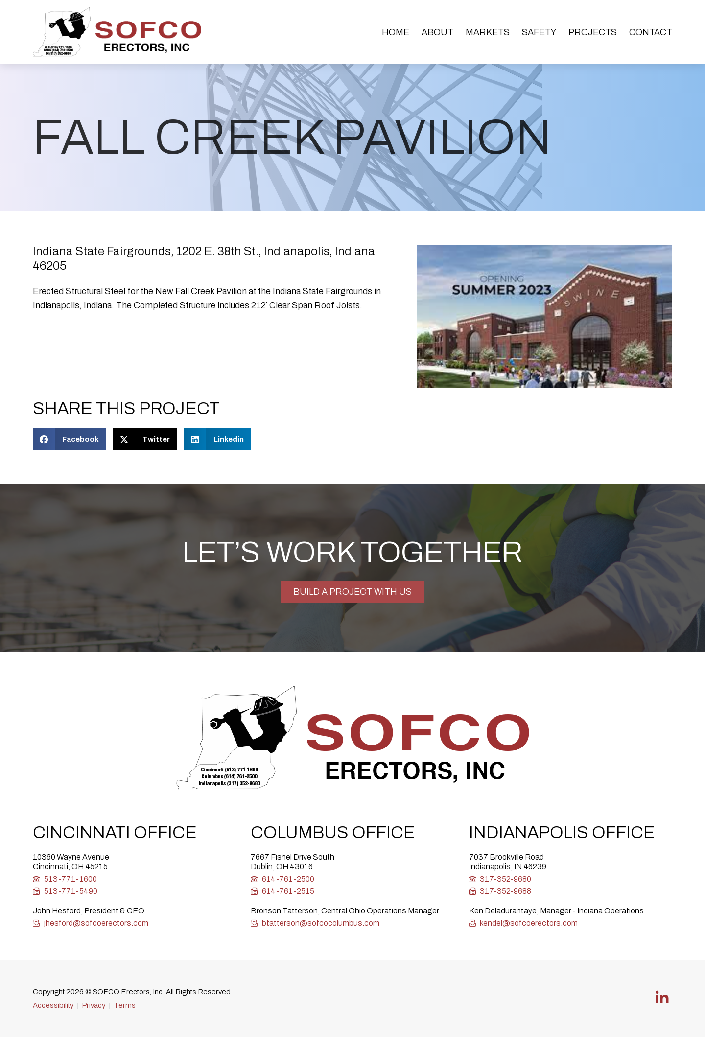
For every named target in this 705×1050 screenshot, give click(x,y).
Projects (592, 32)
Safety (539, 32)
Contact (650, 32)
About (437, 32)
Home (395, 32)
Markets (488, 32)
